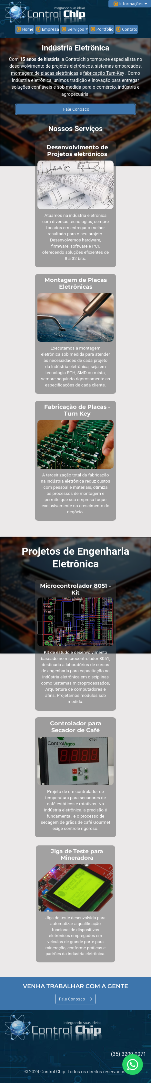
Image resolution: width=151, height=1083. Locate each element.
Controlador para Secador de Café (75, 726)
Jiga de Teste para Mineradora (77, 854)
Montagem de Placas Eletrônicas (76, 283)
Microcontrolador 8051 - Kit (75, 589)
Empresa (47, 29)
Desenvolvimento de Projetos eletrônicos (77, 150)
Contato (126, 29)
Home (25, 29)
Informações (128, 3)
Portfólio (102, 29)
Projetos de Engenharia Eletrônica (75, 557)
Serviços (72, 29)
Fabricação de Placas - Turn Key (77, 410)
